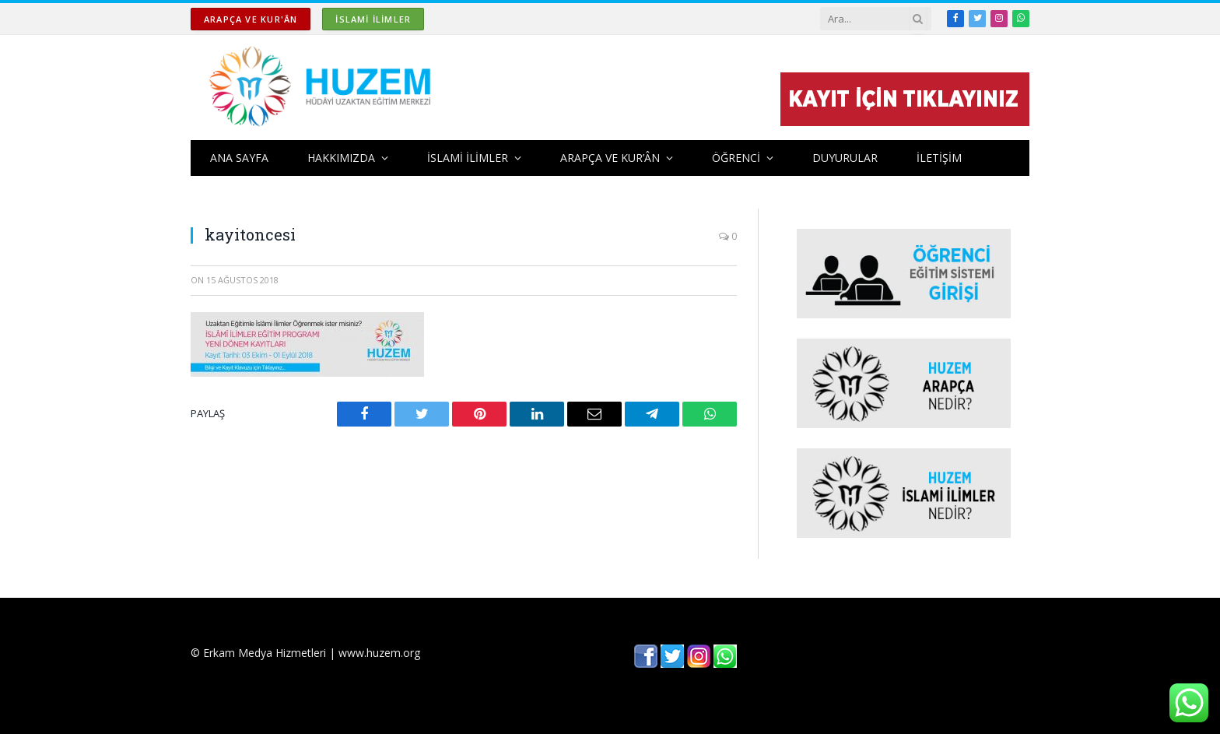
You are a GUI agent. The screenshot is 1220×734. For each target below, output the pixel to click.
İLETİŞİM (939, 157)
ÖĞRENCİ (736, 157)
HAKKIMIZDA (341, 157)
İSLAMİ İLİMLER (373, 19)
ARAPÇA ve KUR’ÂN (610, 157)
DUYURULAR (845, 157)
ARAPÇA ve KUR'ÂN (250, 19)
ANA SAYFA (239, 157)
